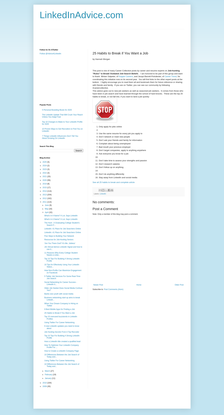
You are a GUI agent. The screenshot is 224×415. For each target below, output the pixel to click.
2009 (45, 386)
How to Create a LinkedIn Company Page (61, 351)
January (48, 378)
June (47, 205)
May (47, 209)
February (49, 374)
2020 (45, 180)
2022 (45, 173)
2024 (45, 166)
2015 (45, 187)
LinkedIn (103, 194)
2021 (45, 176)
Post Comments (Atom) (113, 289)
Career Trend (171, 76)
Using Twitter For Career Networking (59, 322)
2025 (45, 162)
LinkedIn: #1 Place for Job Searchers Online (62, 229)
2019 (45, 184)
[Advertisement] (96, 36)
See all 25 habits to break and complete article (114, 182)
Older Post (179, 285)
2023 (45, 169)
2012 (45, 198)
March (48, 371)
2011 (45, 202)
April (47, 212)
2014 (45, 191)
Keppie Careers (126, 76)
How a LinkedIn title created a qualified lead (62, 341)
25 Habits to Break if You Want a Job (59, 313)
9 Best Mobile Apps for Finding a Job (59, 309)
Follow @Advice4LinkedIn (50, 54)
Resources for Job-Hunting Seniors (58, 240)
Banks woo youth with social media (58, 294)
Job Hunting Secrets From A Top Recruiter (61, 332)
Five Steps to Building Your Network (59, 236)
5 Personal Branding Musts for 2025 (57, 110)
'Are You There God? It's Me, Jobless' (59, 243)
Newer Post (98, 285)
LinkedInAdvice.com (81, 15)
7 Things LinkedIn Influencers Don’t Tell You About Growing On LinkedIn (60, 137)
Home (138, 285)
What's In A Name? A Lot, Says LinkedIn (61, 216)
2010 (45, 383)
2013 (45, 195)
